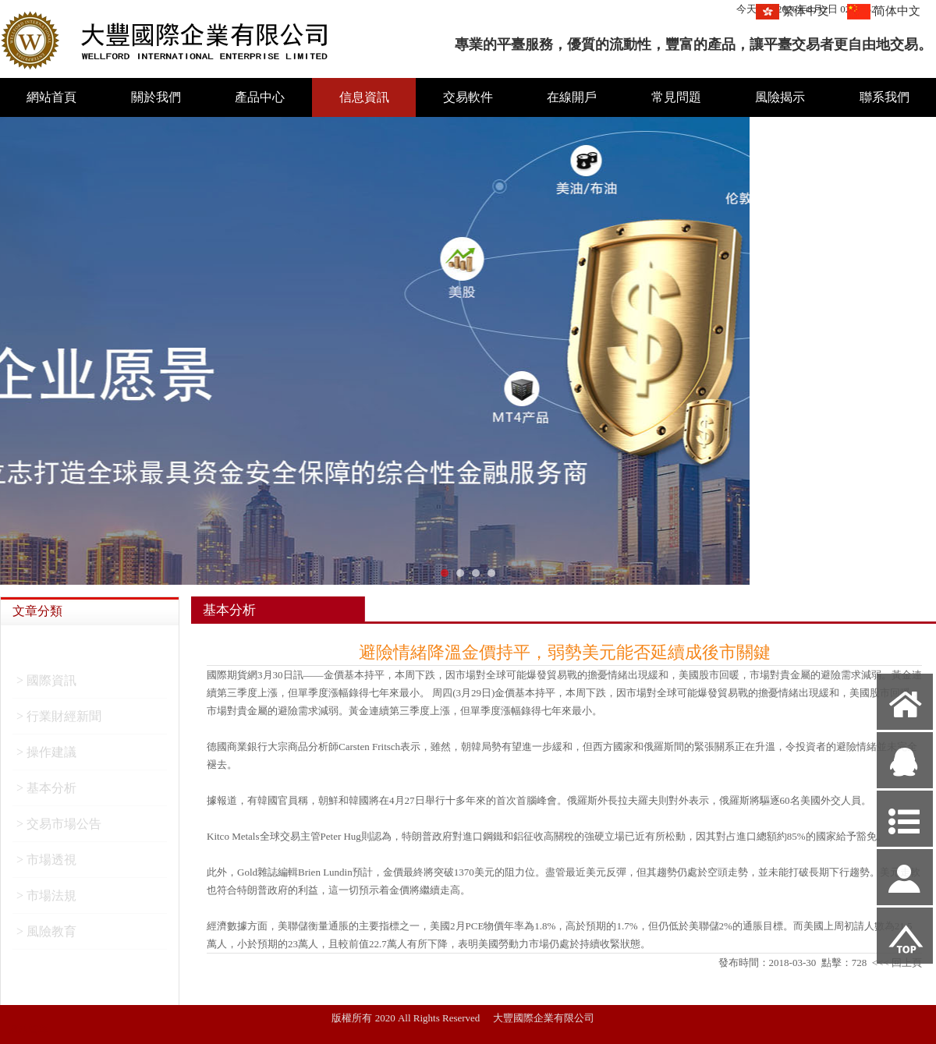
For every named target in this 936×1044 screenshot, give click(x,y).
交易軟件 (468, 97)
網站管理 (28, 1029)
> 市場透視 (46, 864)
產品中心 (260, 97)
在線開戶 (572, 97)
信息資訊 (364, 97)
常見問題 (676, 97)
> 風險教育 (46, 936)
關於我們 (156, 97)
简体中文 (897, 11)
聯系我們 (884, 97)
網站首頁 (51, 97)
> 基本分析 (46, 792)
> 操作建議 (46, 756)
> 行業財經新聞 (58, 720)
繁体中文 (805, 11)
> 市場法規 (46, 900)
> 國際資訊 (46, 685)
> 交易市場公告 (58, 828)
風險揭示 (780, 97)
